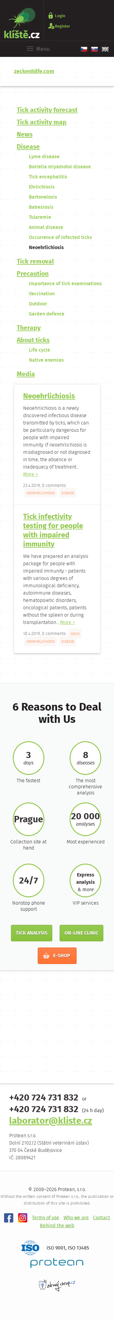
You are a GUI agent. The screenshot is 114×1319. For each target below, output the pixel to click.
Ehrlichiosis (42, 187)
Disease (28, 147)
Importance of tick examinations (65, 284)
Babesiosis (41, 207)
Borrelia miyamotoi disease (60, 167)
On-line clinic (81, 933)
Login (60, 16)
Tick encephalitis (48, 177)
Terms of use (45, 1218)
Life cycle (39, 350)
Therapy (29, 328)
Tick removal (35, 262)
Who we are (76, 1218)
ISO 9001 (56, 1248)
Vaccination (42, 294)
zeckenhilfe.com (34, 71)
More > (30, 474)
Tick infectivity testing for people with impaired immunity (53, 530)
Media (26, 374)
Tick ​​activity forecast (47, 110)
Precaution (33, 274)
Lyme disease (44, 157)
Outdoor (38, 304)
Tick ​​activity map (42, 123)
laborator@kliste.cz (50, 1121)
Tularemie (40, 217)
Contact (101, 1218)
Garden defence (46, 314)
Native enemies (46, 360)
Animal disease (46, 227)
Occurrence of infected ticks (60, 237)
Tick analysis (31, 933)
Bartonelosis (43, 197)
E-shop (56, 956)
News (25, 135)
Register (62, 26)
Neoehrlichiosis (46, 248)
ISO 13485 (78, 1248)
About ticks (33, 340)
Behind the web (57, 1226)
